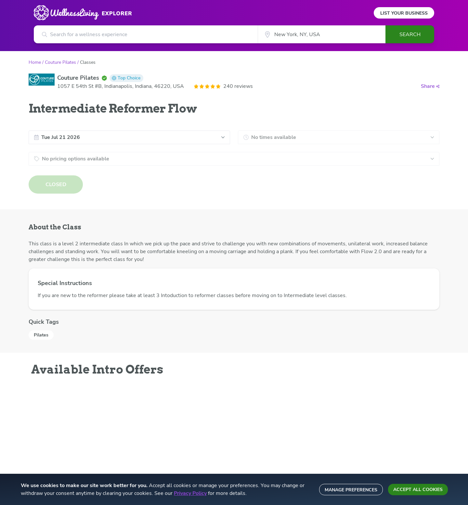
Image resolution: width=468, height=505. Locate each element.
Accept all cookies (418, 489)
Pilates (41, 335)
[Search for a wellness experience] (146, 34)
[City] (321, 34)
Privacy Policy (190, 493)
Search (410, 34)
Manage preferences (351, 490)
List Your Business (404, 13)
